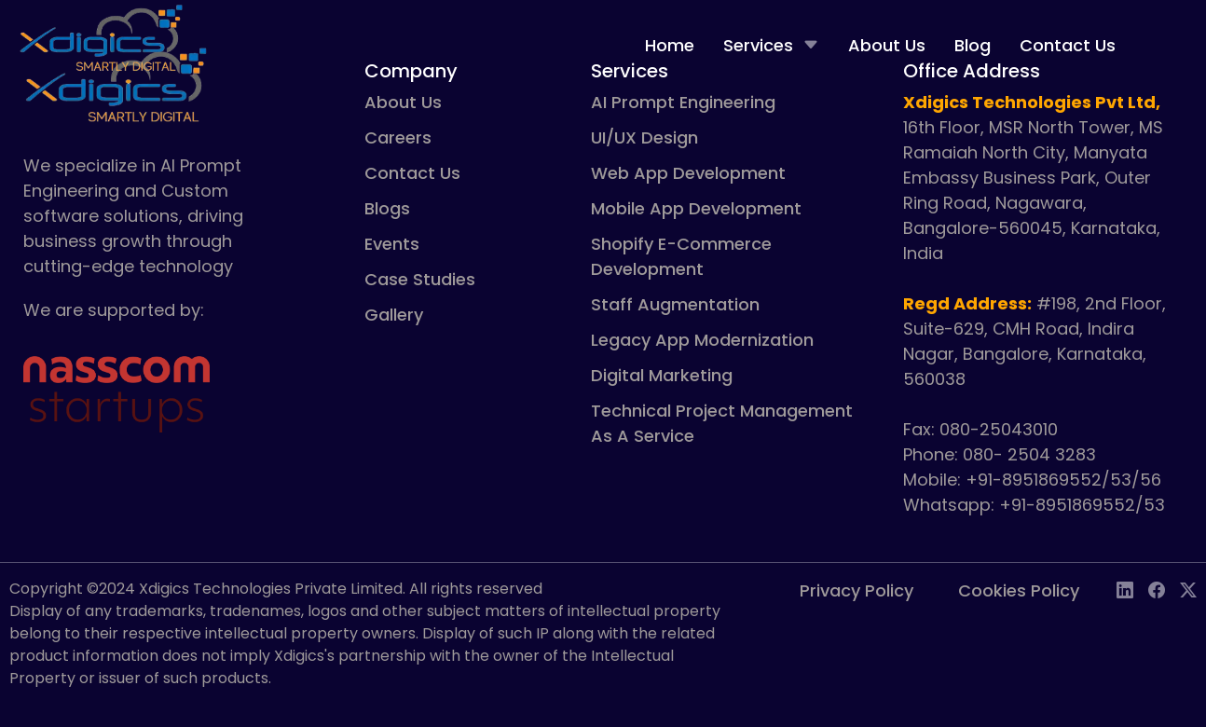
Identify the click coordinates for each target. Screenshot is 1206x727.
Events (391, 243)
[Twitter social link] (1188, 591)
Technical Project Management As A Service (722, 423)
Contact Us (1068, 45)
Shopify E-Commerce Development (681, 256)
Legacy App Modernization (702, 339)
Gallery (393, 314)
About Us (886, 45)
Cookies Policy (1018, 590)
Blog (972, 45)
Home (669, 45)
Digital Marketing (662, 375)
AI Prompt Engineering (683, 102)
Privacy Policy (856, 590)
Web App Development (688, 173)
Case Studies (419, 279)
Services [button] (771, 45)
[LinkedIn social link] (1125, 591)
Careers (398, 137)
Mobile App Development (696, 208)
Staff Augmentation (675, 304)
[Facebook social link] (1156, 591)
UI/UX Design (644, 137)
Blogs (387, 208)
